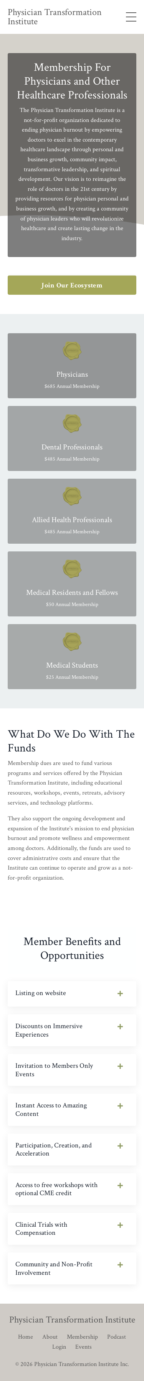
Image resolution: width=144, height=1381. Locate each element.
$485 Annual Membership (72, 459)
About (50, 1337)
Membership (82, 1337)
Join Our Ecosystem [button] (72, 285)
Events (83, 1347)
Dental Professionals (72, 447)
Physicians (72, 374)
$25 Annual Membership (72, 677)
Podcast (116, 1337)
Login (59, 1347)
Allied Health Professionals (72, 520)
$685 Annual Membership (72, 386)
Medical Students (72, 665)
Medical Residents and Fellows (72, 593)
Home (25, 1337)
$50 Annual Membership (72, 604)
